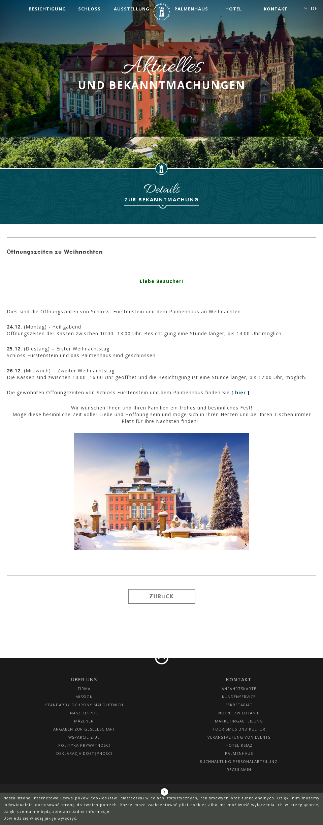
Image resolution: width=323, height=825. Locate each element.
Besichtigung (47, 9)
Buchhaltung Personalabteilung (239, 761)
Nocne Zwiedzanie (238, 712)
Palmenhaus (191, 9)
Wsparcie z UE (84, 737)
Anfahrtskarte (239, 688)
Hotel (233, 9)
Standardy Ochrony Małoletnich (84, 704)
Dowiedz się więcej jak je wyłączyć (39, 818)
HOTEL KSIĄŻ (239, 745)
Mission (84, 696)
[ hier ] (240, 392)
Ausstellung (132, 9)
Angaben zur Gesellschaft (84, 729)
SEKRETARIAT (239, 704)
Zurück (161, 596)
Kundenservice (239, 696)
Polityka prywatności (84, 745)
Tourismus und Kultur (239, 729)
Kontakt (276, 9)
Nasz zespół (84, 712)
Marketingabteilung (239, 720)
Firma (84, 688)
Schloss (89, 9)
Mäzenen (84, 720)
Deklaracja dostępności (84, 753)
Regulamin (239, 769)
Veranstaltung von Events (238, 737)
